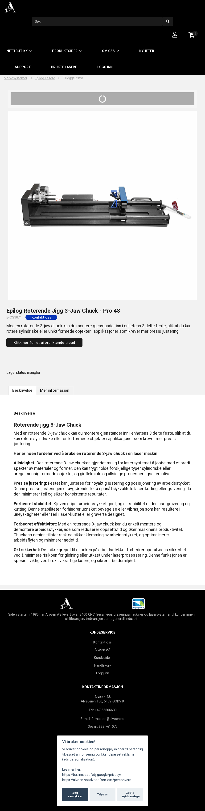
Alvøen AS (102, 650)
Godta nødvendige (131, 794)
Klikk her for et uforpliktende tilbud (44, 342)
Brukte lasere (64, 67)
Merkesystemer (15, 78)
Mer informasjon (54, 390)
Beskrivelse (22, 390)
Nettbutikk (17, 51)
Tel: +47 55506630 (103, 710)
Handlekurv (102, 665)
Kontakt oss (102, 642)
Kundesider (102, 658)
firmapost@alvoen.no (108, 719)
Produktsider (65, 51)
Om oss (108, 51)
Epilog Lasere (45, 78)
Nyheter (146, 51)
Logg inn (105, 67)
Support (23, 67)
